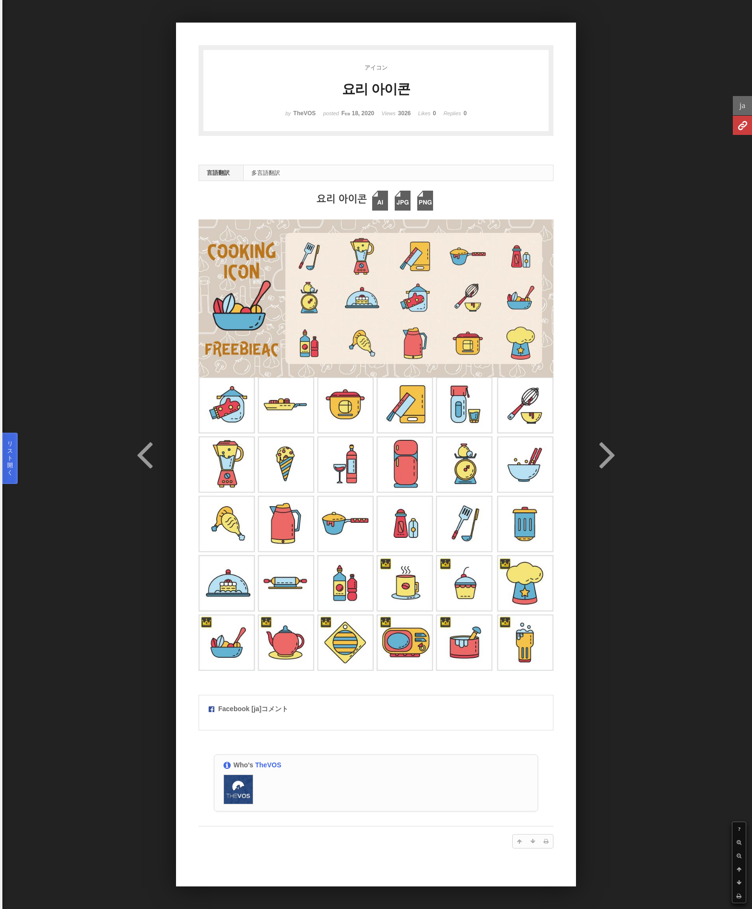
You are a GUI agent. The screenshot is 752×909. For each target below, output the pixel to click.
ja (742, 105)
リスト (10, 458)
